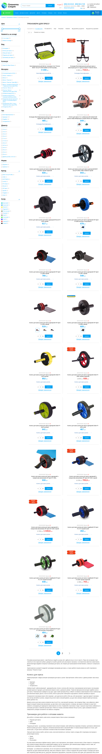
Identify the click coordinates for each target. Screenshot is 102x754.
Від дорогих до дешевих (92, 28)
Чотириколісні (6, 121)
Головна (16, 12)
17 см (4, 138)
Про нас (65, 12)
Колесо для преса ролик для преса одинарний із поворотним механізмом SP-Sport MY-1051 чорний (83, 477)
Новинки (68, 28)
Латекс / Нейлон (7, 75)
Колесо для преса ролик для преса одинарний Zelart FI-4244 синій (82, 426)
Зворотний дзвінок (69, 7)
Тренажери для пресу (8, 57)
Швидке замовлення (44, 81)
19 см (4, 147)
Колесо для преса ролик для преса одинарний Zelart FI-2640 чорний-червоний (82, 375)
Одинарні (5, 117)
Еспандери (5, 48)
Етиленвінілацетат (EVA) (9, 73)
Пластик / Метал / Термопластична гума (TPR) (10, 91)
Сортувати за (30, 28)
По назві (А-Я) (38, 28)
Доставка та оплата (24, 12)
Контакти (60, 12)
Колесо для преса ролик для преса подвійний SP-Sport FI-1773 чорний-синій (83, 528)
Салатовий (5, 217)
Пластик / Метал (7, 88)
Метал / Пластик (7, 80)
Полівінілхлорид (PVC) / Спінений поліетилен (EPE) (9, 96)
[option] (79, 124)
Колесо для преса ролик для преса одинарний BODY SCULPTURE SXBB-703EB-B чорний (83, 169)
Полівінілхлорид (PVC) (8, 93)
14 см (4, 131)
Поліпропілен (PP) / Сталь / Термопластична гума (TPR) (10, 104)
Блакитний (5, 205)
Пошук (50, 5)
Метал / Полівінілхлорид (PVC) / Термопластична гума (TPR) (10, 85)
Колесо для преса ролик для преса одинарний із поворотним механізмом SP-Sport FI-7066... (44, 477)
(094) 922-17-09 (80, 4)
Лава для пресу (7, 53)
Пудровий (5, 209)
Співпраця (50, 12)
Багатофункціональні (8, 114)
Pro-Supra (5, 183)
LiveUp (4, 181)
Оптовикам (44, 12)
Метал (4, 77)
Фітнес (15, 17)
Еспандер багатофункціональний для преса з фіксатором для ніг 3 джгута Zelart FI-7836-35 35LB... (83, 66)
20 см (4, 149)
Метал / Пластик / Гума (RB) (10, 82)
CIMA (4, 177)
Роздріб (59, 4)
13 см (4, 129)
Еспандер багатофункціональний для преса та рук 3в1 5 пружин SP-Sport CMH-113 (44, 117)
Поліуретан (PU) (7, 106)
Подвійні (5, 119)
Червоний (5, 221)
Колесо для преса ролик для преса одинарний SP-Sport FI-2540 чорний (44, 323)
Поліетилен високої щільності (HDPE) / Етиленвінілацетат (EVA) (10, 100)
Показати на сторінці (39, 32)
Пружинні (5, 164)
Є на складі (5, 38)
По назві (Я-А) (48, 28)
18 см (4, 143)
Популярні (60, 28)
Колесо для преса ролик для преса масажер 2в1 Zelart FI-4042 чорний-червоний (45, 169)
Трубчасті (5, 166)
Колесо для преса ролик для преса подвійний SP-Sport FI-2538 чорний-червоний (83, 578)
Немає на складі (7, 40)
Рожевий (5, 213)
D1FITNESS (6, 179)
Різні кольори (6, 211)
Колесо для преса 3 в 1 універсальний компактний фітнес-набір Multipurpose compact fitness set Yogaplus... (83, 117)
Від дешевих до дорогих (78, 28)
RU (81, 8)
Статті (55, 12)
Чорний (5, 223)
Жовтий (5, 207)
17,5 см (4, 140)
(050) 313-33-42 (69, 4)
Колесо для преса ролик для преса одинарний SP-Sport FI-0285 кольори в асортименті (82, 220)
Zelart (4, 195)
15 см (4, 134)
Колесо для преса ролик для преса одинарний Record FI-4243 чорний (45, 220)
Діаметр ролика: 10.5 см (9, 156)
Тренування (9, 17)
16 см (4, 136)
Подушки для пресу (8, 55)
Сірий (4, 215)
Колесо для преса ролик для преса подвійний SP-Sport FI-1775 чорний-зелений (44, 578)
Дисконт (38, 12)
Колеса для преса (7, 50)
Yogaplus (5, 192)
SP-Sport (5, 188)
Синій (4, 219)
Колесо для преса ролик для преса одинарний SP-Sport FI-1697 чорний (82, 272)
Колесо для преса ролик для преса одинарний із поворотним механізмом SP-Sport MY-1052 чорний (45, 528)
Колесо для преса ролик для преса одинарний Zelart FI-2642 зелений (44, 426)
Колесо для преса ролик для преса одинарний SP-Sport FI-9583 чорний (82, 323)
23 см (4, 152)
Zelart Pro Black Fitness (8, 65)
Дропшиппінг (32, 12)
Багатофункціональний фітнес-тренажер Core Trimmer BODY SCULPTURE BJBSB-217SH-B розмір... (45, 66)
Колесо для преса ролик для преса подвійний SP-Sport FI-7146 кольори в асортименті (44, 629)
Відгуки (48, 64)
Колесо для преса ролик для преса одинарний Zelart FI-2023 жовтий (44, 375)
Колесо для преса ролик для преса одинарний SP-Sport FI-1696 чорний (44, 272)
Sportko (4, 190)
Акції (55, 28)
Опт (60, 7)
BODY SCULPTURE (8, 174)
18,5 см (4, 145)
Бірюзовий (5, 203)
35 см (4, 154)
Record (4, 186)
